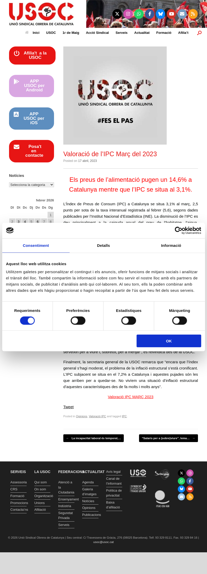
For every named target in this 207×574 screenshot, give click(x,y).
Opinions (81, 416)
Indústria (64, 506)
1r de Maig (71, 33)
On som (40, 489)
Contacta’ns (18, 510)
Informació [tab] (171, 245)
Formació (164, 33)
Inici (32, 33)
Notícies (88, 501)
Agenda (88, 482)
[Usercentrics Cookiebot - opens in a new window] (178, 230)
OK (169, 341)
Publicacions (90, 515)
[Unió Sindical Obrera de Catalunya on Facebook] (150, 14)
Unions (39, 503)
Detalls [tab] (103, 245)
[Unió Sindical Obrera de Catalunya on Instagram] (128, 14)
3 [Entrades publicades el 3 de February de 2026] (18, 222)
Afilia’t (183, 33)
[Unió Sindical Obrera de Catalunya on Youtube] (171, 14)
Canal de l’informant (114, 481)
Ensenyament (66, 499)
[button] (199, 32)
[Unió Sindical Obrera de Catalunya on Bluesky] (160, 14)
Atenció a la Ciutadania (66, 487)
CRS (13, 489)
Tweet (68, 407)
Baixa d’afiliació (113, 504)
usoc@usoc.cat (103, 542)
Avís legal (113, 472)
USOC (51, 33)
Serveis (121, 33)
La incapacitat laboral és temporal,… (93, 438)
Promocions (18, 503)
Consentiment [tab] (36, 245)
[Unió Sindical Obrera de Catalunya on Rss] (193, 14)
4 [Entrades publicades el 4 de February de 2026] (25, 222)
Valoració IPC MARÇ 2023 (130, 397)
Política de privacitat (114, 493)
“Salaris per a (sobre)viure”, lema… (168, 438)
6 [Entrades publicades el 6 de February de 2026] (38, 222)
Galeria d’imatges (89, 491)
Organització (42, 496)
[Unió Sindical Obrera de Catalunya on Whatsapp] (139, 14)
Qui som (40, 482)
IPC (124, 416)
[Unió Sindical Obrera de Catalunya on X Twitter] (117, 14)
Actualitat (142, 33)
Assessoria (18, 482)
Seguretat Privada (65, 515)
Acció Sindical (97, 33)
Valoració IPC (97, 416)
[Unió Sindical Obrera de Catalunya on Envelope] (182, 14)
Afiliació (40, 510)
